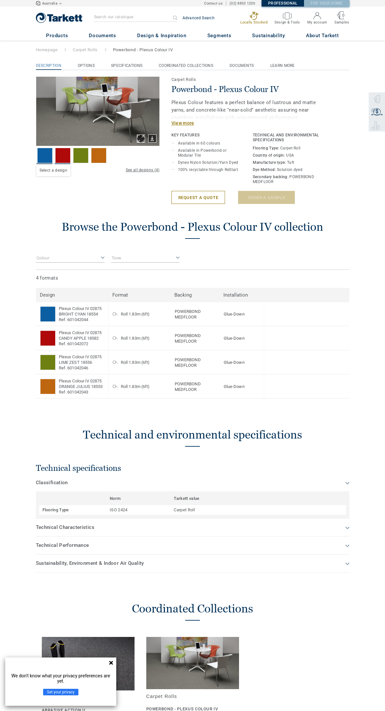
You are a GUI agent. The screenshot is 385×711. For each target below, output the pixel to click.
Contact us (213, 3)
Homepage (47, 49)
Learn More (282, 65)
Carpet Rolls (85, 49)
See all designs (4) (143, 170)
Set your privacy (60, 692)
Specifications (126, 65)
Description (48, 65)
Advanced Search (199, 18)
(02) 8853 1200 (242, 3)
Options (86, 65)
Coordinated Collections (186, 65)
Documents (242, 65)
